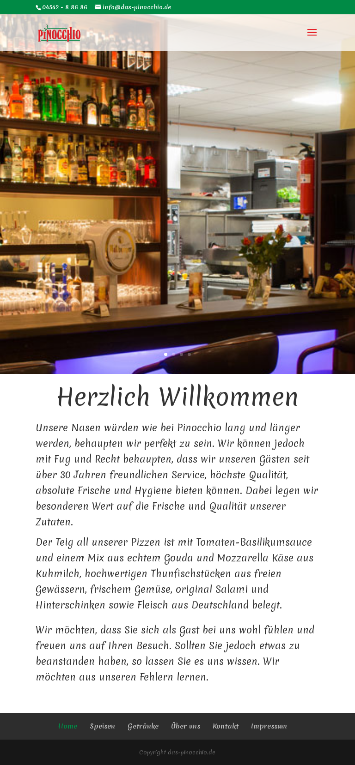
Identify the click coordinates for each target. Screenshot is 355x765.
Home (67, 726)
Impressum (269, 726)
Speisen (102, 726)
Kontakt (226, 726)
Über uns (185, 726)
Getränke (143, 726)
